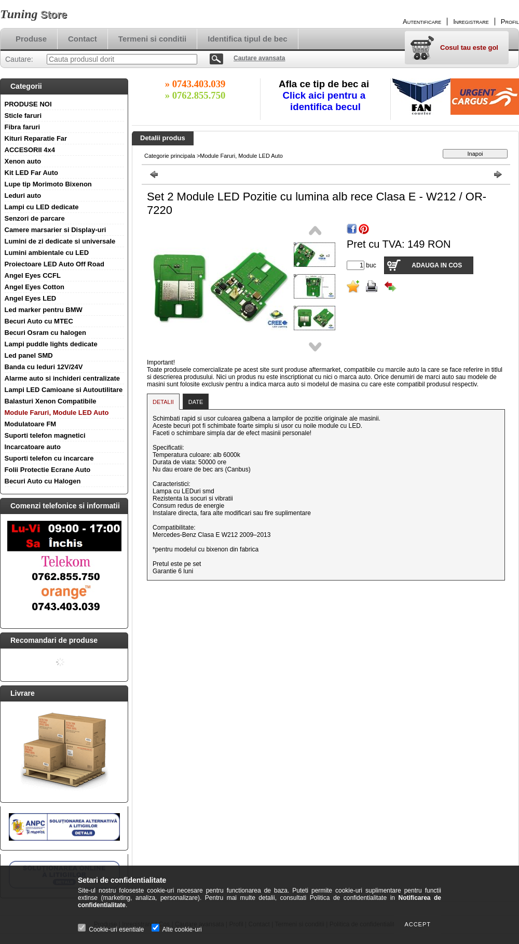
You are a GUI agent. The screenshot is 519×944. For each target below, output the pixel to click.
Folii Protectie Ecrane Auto (48, 470)
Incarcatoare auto (33, 447)
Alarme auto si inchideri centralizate (62, 378)
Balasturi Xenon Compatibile (51, 401)
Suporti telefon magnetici (45, 435)
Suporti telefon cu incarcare (49, 458)
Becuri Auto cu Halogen (43, 481)
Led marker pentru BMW (44, 310)
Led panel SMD (29, 355)
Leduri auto (23, 195)
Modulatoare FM (31, 424)
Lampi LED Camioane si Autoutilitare (64, 390)
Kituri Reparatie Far (36, 138)
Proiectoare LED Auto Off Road (54, 264)
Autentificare (422, 21)
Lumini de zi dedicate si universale (60, 241)
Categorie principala (169, 156)
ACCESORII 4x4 (30, 150)
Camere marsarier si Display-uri (55, 230)
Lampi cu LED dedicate (42, 207)
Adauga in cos (437, 265)
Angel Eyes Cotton (35, 287)
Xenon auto (23, 161)
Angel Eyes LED (31, 298)
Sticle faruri (23, 115)
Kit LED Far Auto (32, 173)
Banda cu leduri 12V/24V (44, 367)
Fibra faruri (22, 127)
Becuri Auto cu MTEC (39, 321)
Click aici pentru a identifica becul (325, 101)
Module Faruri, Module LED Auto (57, 412)
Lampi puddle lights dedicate (51, 344)
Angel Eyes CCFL (33, 275)
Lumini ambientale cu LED (47, 253)
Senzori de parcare (35, 218)
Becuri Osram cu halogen (46, 332)
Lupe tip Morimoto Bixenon (48, 184)
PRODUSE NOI (28, 104)
